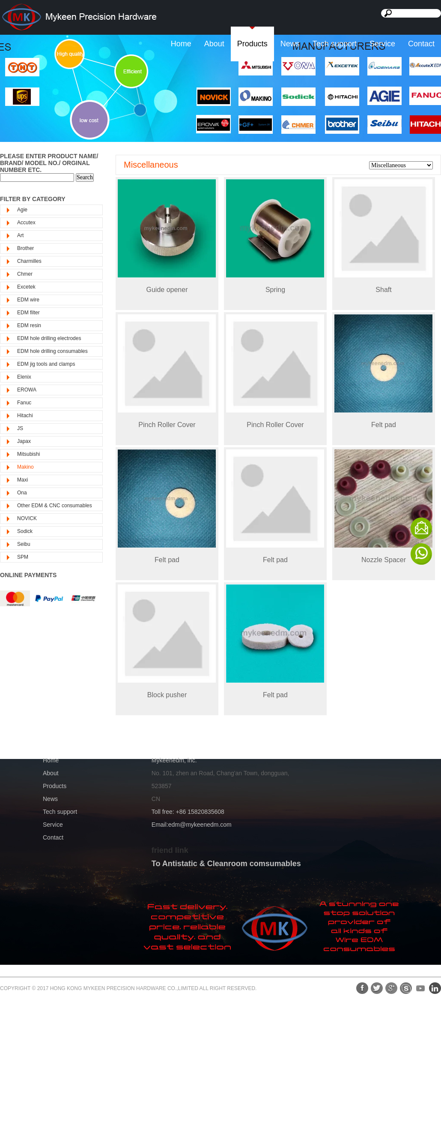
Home (181, 43)
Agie (22, 210)
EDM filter (28, 313)
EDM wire (28, 300)
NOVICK (27, 518)
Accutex (26, 223)
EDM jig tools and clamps (46, 364)
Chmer (25, 274)
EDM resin (29, 325)
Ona (22, 493)
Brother (25, 248)
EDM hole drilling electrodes (49, 338)
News (290, 43)
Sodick (25, 531)
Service (382, 43)
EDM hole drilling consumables (52, 351)
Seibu (23, 544)
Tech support (335, 43)
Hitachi (25, 415)
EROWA (26, 390)
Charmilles (29, 261)
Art (20, 235)
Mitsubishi (28, 454)
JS (20, 428)
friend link (170, 850)
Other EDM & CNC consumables (54, 506)
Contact (421, 43)
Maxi (22, 480)
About (214, 43)
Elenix (24, 377)
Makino (25, 467)
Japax (24, 441)
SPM (22, 557)
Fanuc (24, 403)
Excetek (26, 287)
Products (252, 43)
